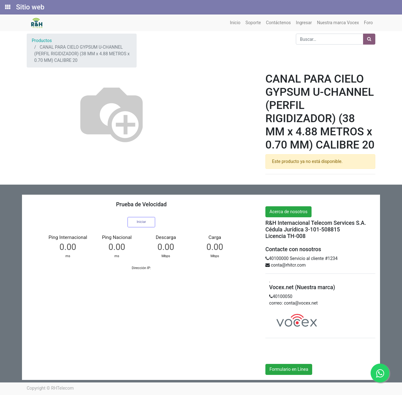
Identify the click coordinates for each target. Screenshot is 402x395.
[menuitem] (235, 23)
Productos (42, 40)
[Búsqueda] (369, 39)
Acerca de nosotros (288, 211)
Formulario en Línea (288, 369)
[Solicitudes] (7, 7)
